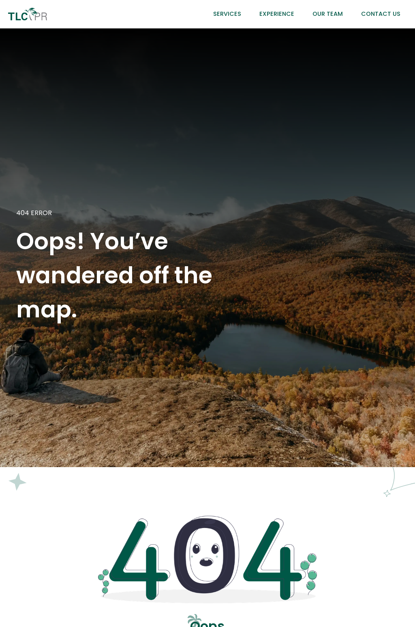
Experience (276, 14)
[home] (27, 14)
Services (227, 14)
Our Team (327, 14)
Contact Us (380, 14)
